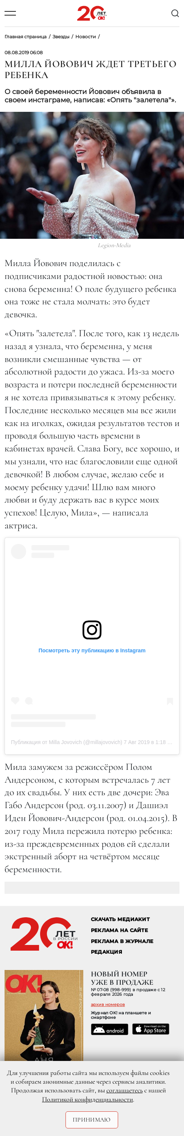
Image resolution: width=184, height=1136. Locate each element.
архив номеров (108, 1004)
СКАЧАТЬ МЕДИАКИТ (120, 919)
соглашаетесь (124, 1090)
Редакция (106, 952)
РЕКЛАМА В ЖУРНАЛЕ (122, 941)
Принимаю (92, 1119)
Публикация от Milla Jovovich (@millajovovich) (66, 742)
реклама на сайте (119, 930)
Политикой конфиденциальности (87, 1099)
